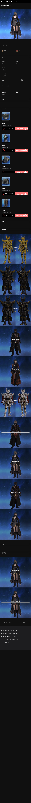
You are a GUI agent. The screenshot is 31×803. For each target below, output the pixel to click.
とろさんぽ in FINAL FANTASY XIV (9, 639)
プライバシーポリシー (6, 642)
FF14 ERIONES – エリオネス (8, 636)
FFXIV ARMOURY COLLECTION (9, 1)
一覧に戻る (7, 622)
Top (23, 622)
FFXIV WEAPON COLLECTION (9, 633)
